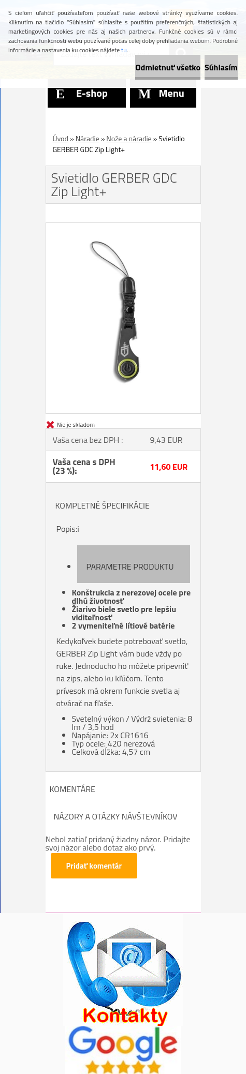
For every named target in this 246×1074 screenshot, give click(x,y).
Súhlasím (221, 67)
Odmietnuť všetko (167, 67)
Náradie (87, 138)
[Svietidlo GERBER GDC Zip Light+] (123, 227)
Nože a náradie (128, 138)
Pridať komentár (94, 866)
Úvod (60, 138)
